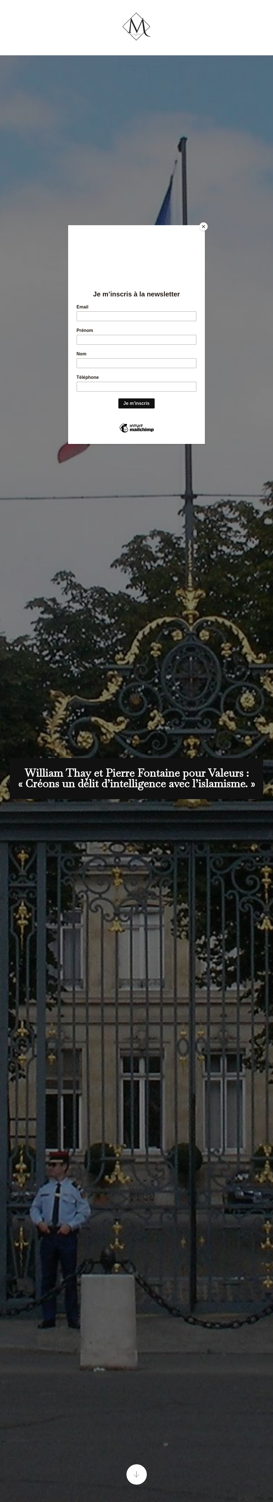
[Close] (203, 226)
